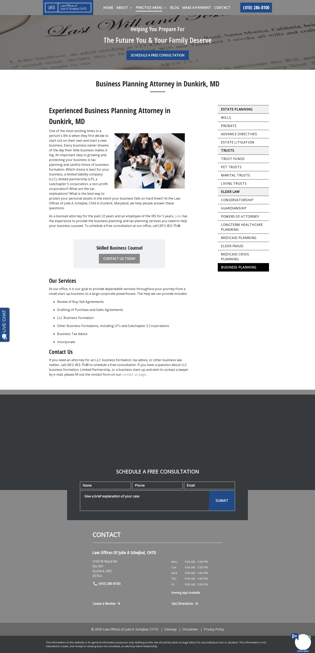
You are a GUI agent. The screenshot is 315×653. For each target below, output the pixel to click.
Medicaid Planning (239, 238)
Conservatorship (237, 200)
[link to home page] (68, 7)
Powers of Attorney (240, 216)
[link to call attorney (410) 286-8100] (256, 8)
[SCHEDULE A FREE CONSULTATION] (157, 55)
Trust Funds (233, 159)
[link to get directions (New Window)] (128, 568)
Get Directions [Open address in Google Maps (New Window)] (185, 603)
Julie (178, 216)
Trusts (227, 150)
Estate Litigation (237, 142)
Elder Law (230, 192)
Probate (228, 126)
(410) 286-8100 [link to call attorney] (107, 583)
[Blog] (175, 8)
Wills (226, 117)
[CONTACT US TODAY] (119, 258)
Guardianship (233, 208)
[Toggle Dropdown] (131, 7)
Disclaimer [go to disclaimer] (190, 629)
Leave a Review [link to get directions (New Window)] (107, 603)
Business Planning (238, 267)
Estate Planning (237, 109)
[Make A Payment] (197, 8)
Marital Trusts (235, 175)
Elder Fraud (232, 246)
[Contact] (222, 8)
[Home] (108, 8)
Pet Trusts (231, 167)
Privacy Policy (214, 629)
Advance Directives (239, 134)
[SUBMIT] (222, 501)
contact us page (134, 374)
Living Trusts (233, 183)
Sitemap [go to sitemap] (170, 629)
